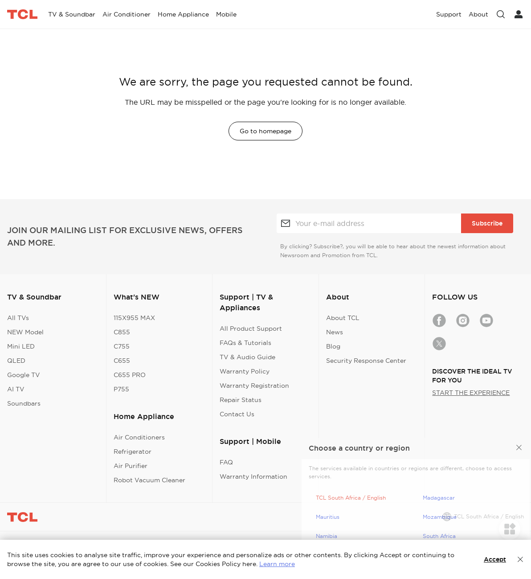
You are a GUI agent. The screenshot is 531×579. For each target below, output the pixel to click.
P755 (121, 389)
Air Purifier (130, 466)
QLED (16, 361)
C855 (122, 332)
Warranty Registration (254, 386)
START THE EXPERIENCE (471, 393)
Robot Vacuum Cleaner (149, 480)
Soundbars (24, 403)
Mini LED (21, 346)
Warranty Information (253, 476)
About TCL (342, 318)
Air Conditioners (139, 437)
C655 (122, 361)
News (334, 332)
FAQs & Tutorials (245, 343)
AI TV (16, 389)
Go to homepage (265, 131)
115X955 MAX (134, 318)
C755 (122, 346)
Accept (495, 559)
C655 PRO (130, 375)
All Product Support (251, 328)
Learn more (277, 564)
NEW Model (25, 332)
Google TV (23, 375)
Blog (333, 346)
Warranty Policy (245, 371)
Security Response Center (366, 361)
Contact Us (237, 414)
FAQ (226, 462)
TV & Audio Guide (247, 357)
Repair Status (240, 400)
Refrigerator (132, 452)
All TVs (18, 318)
